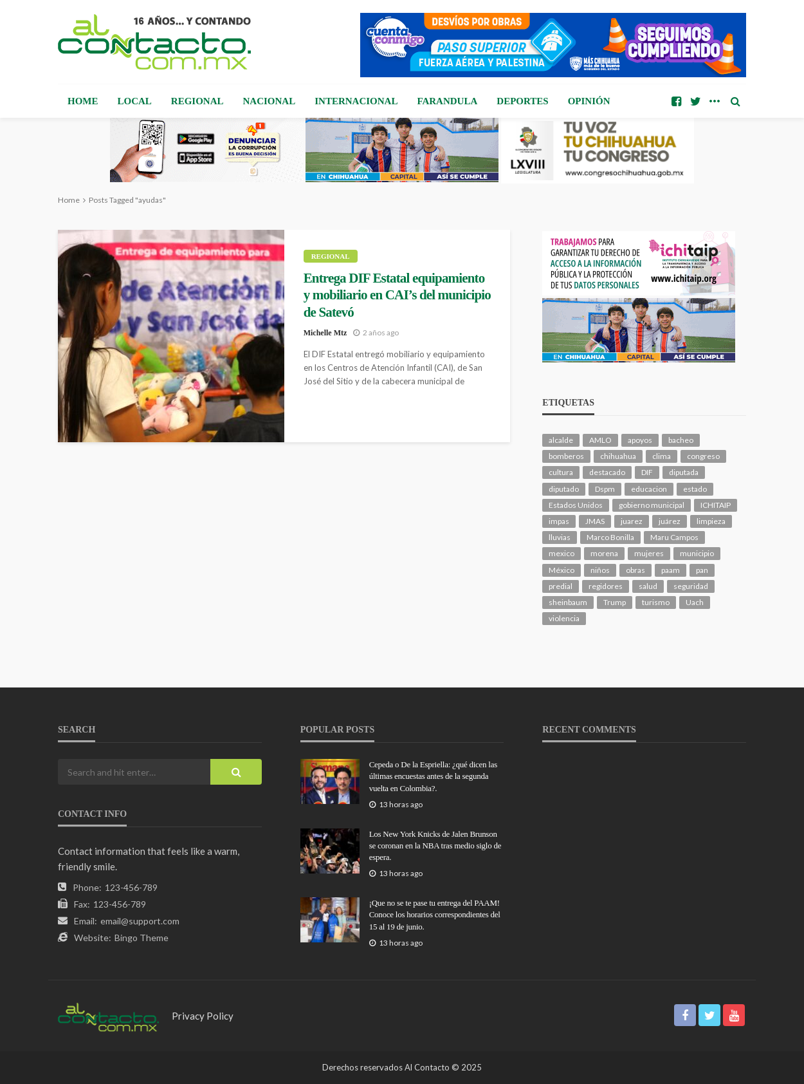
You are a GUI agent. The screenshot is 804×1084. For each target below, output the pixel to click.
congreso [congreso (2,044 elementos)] (703, 456)
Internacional (356, 101)
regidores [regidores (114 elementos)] (606, 586)
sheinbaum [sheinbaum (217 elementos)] (568, 602)
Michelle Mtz (325, 332)
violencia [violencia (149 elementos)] (564, 618)
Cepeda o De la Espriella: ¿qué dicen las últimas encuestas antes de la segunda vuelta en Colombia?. (433, 776)
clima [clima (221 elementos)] (661, 456)
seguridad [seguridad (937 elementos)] (690, 586)
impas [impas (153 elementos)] (559, 521)
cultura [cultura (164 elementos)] (561, 472)
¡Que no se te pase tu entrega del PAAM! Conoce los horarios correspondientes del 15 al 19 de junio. (434, 914)
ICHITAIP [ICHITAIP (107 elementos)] (715, 505)
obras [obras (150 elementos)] (635, 570)
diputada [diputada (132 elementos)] (684, 472)
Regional (197, 101)
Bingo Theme (141, 937)
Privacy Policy (202, 1016)
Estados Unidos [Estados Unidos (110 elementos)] (576, 505)
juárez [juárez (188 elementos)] (670, 521)
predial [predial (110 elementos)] (560, 586)
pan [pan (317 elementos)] (702, 570)
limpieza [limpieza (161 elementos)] (711, 521)
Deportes (522, 101)
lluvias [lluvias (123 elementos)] (560, 537)
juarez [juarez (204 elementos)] (632, 521)
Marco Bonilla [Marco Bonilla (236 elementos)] (610, 537)
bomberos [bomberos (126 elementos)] (566, 456)
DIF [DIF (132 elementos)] (647, 472)
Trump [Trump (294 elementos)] (614, 602)
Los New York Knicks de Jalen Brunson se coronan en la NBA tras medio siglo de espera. (435, 845)
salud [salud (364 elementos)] (648, 586)
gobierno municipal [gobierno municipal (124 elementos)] (651, 505)
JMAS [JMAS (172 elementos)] (595, 521)
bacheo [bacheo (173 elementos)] (680, 440)
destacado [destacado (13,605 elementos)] (607, 472)
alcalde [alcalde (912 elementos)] (561, 440)
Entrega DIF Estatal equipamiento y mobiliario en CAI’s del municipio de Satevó (397, 295)
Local (135, 101)
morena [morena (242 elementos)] (604, 553)
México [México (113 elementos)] (561, 570)
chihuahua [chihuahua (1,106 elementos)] (618, 456)
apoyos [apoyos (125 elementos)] (640, 440)
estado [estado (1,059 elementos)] (695, 489)
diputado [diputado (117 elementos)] (564, 489)
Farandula (447, 101)
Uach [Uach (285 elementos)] (695, 602)
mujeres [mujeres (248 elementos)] (649, 553)
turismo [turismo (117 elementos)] (656, 602)
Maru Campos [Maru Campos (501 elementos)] (674, 537)
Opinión (589, 101)
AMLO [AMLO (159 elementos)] (600, 440)
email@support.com (139, 920)
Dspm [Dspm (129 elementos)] (605, 489)
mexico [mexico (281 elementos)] (561, 553)
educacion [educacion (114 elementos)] (649, 489)
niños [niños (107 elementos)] (600, 570)
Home (83, 101)
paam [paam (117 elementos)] (670, 570)
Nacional (269, 101)
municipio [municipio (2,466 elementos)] (697, 553)
